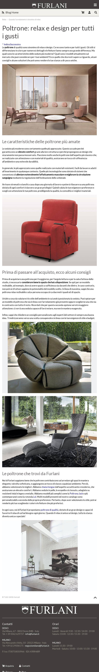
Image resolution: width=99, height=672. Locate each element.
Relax (4, 19)
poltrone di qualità (49, 509)
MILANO (6, 640)
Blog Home (10, 12)
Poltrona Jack (76, 493)
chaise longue (48, 487)
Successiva (15, 44)
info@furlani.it (32, 634)
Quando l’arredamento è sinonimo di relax (24, 19)
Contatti (24, 666)
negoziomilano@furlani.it (37, 645)
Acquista (8, 666)
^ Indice (6, 44)
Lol (34, 496)
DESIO (5, 628)
